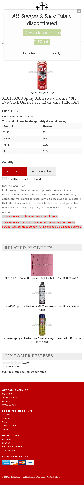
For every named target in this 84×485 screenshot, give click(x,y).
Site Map (6, 443)
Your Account (9, 405)
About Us (6, 439)
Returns (6, 418)
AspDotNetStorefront (55, 477)
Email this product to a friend (24, 179)
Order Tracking (9, 397)
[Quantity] (20, 162)
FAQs (4, 422)
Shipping (6, 415)
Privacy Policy (9, 425)
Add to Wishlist (41, 171)
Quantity (8, 162)
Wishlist (6, 401)
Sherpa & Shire (38, 16)
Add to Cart (14, 171)
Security (6, 429)
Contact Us (8, 394)
